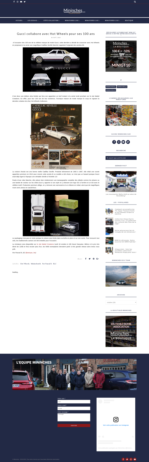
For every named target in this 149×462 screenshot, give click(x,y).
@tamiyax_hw (30, 253)
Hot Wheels (24, 264)
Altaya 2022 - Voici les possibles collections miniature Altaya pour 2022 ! (125, 250)
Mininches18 (110, 90)
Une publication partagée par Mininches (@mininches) (116, 448)
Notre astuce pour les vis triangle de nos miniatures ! (125, 231)
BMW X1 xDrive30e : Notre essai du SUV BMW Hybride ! (125, 241)
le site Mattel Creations (45, 244)
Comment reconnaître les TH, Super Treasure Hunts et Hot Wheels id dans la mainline (125, 211)
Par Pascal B (47, 264)
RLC (54, 264)
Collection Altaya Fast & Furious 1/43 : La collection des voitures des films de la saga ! (125, 221)
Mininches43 (122, 86)
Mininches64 (36, 264)
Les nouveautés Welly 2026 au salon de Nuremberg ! (121, 195)
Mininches (16, 459)
